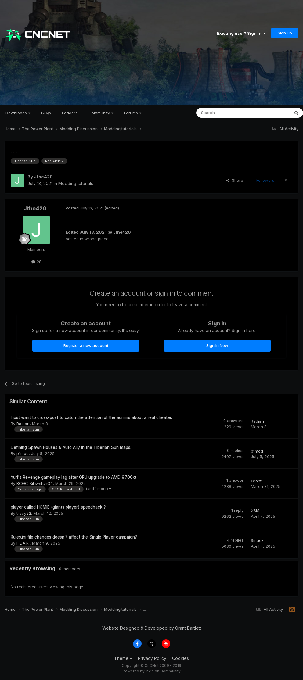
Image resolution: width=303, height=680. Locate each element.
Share (234, 180)
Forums (132, 112)
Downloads (17, 112)
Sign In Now (217, 345)
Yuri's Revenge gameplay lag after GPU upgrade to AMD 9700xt (73, 477)
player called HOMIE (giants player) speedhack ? (58, 507)
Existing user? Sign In (241, 33)
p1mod (22, 453)
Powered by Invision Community (152, 671)
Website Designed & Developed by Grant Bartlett (151, 628)
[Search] (227, 113)
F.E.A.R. (23, 543)
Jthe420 (43, 176)
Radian (23, 423)
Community (100, 112)
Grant (256, 480)
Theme (123, 658)
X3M (255, 510)
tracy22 (23, 513)
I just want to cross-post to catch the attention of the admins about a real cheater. (91, 417)
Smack (257, 540)
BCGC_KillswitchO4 (34, 483)
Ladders (70, 112)
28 (36, 261)
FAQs (46, 112)
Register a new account (85, 345)
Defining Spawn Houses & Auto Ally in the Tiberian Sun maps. (71, 447)
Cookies (180, 658)
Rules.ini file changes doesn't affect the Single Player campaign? (74, 537)
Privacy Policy (152, 658)
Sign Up (285, 32)
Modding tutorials (75, 183)
